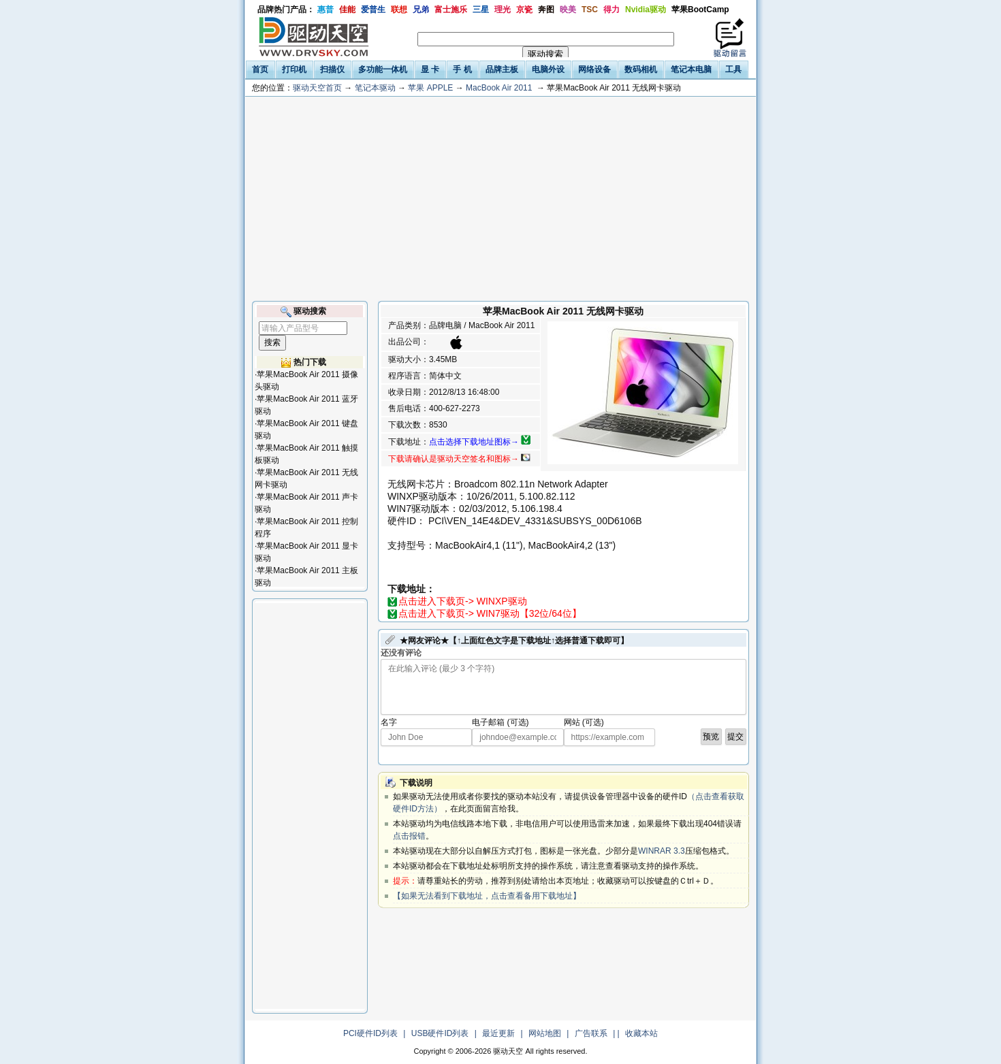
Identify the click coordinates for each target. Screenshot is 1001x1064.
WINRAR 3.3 (661, 851)
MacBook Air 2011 (499, 88)
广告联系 (591, 1033)
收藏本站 (641, 1033)
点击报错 (409, 836)
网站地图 (544, 1033)
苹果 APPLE (430, 88)
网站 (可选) (584, 722)
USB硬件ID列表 (440, 1033)
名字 (389, 722)
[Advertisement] (500, 198)
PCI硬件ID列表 (370, 1033)
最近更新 (498, 1033)
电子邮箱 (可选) (500, 722)
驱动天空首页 (317, 88)
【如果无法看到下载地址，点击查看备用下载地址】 (487, 896)
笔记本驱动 (375, 88)
